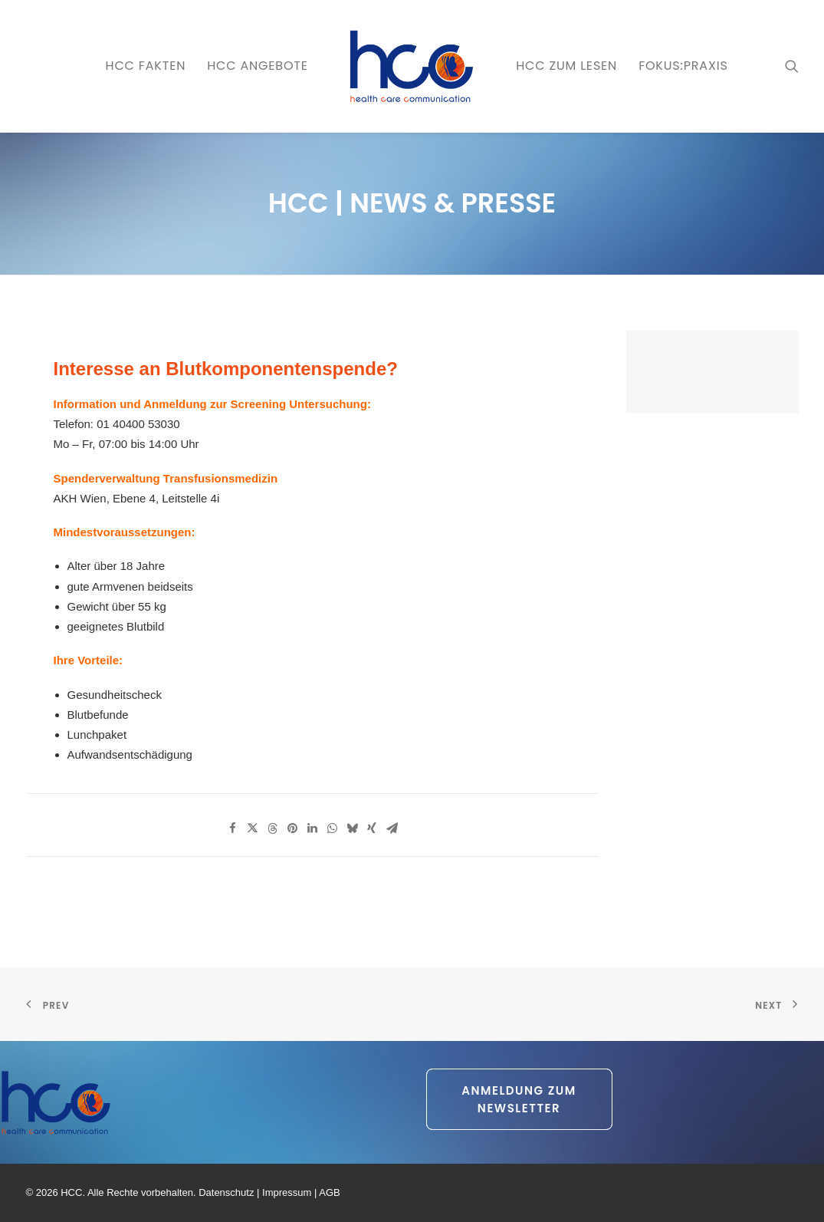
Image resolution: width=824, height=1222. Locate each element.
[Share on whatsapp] (332, 828)
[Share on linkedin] (312, 828)
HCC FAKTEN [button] (146, 65)
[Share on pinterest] (292, 828)
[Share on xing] (372, 828)
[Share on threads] (272, 828)
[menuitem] (146, 66)
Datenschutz (226, 1192)
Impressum (286, 1192)
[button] (792, 66)
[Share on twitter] (252, 828)
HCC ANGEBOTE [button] (257, 65)
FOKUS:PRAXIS (683, 65)
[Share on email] (391, 828)
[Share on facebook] (232, 828)
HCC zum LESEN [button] (566, 65)
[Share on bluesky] (352, 828)
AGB (329, 1192)
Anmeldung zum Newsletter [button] (520, 1099)
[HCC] (412, 66)
